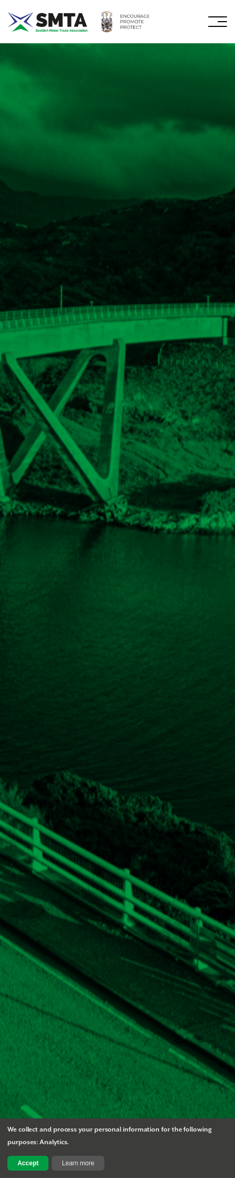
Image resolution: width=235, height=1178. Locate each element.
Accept (27, 1163)
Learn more (78, 1163)
